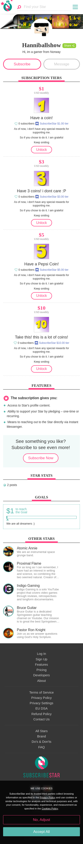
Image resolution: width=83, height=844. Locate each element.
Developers (41, 675)
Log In (41, 653)
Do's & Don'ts (41, 741)
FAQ (41, 747)
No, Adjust (41, 820)
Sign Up (41, 659)
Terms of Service (41, 692)
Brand (41, 736)
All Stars (41, 731)
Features (41, 664)
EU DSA (41, 708)
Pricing (41, 670)
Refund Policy (41, 714)
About (41, 681)
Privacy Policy (41, 698)
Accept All (41, 832)
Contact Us (41, 719)
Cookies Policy (50, 808)
